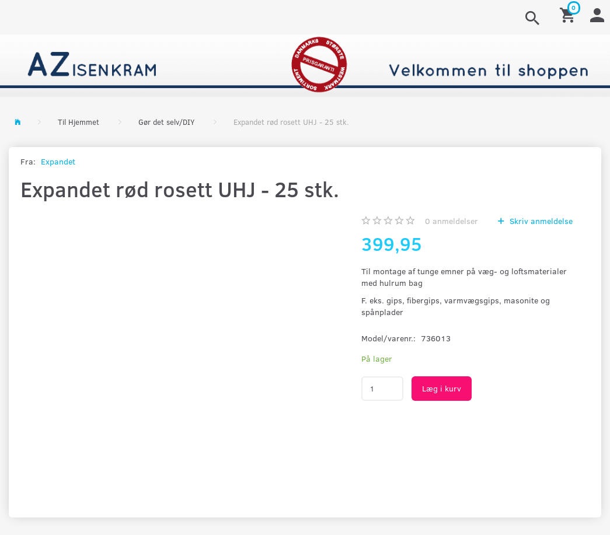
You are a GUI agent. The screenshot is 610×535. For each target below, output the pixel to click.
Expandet (58, 161)
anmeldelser (451, 220)
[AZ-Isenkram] (305, 64)
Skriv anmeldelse (540, 220)
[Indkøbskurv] (569, 14)
